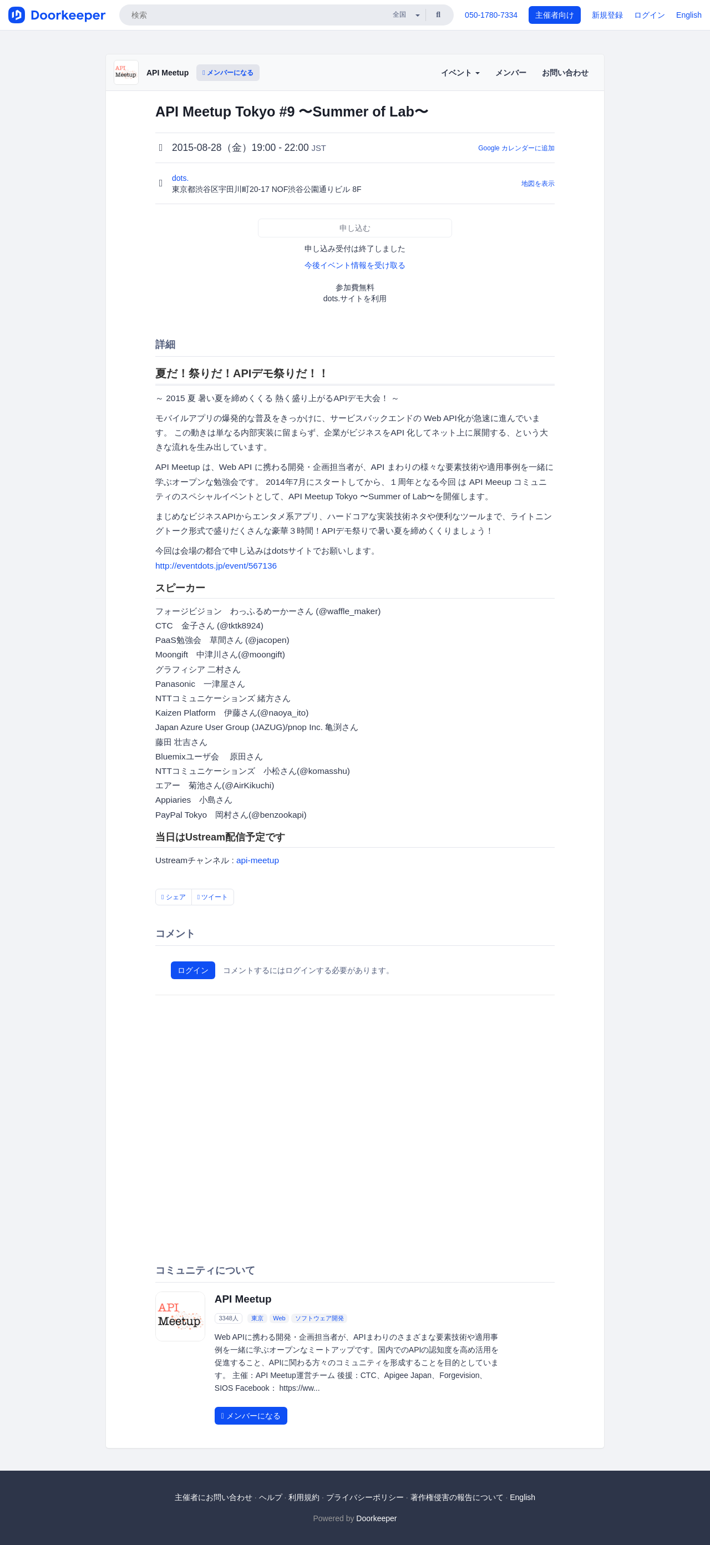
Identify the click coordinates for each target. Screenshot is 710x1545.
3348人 (228, 1318)
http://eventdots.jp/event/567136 (216, 565)
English (689, 15)
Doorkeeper (376, 1518)
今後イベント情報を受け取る (355, 265)
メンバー (510, 72)
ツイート (213, 897)
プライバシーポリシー (365, 1497)
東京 (257, 1318)
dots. (181, 178)
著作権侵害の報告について (457, 1497)
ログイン (649, 15)
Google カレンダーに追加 (516, 148)
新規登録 (607, 15)
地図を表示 (538, 184)
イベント (460, 72)
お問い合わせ (565, 72)
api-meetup (257, 860)
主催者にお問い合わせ (213, 1497)
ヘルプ (270, 1497)
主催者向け (554, 15)
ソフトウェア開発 (319, 1318)
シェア (173, 897)
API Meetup (167, 72)
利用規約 (304, 1497)
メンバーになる (227, 73)
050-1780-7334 (491, 15)
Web (279, 1318)
